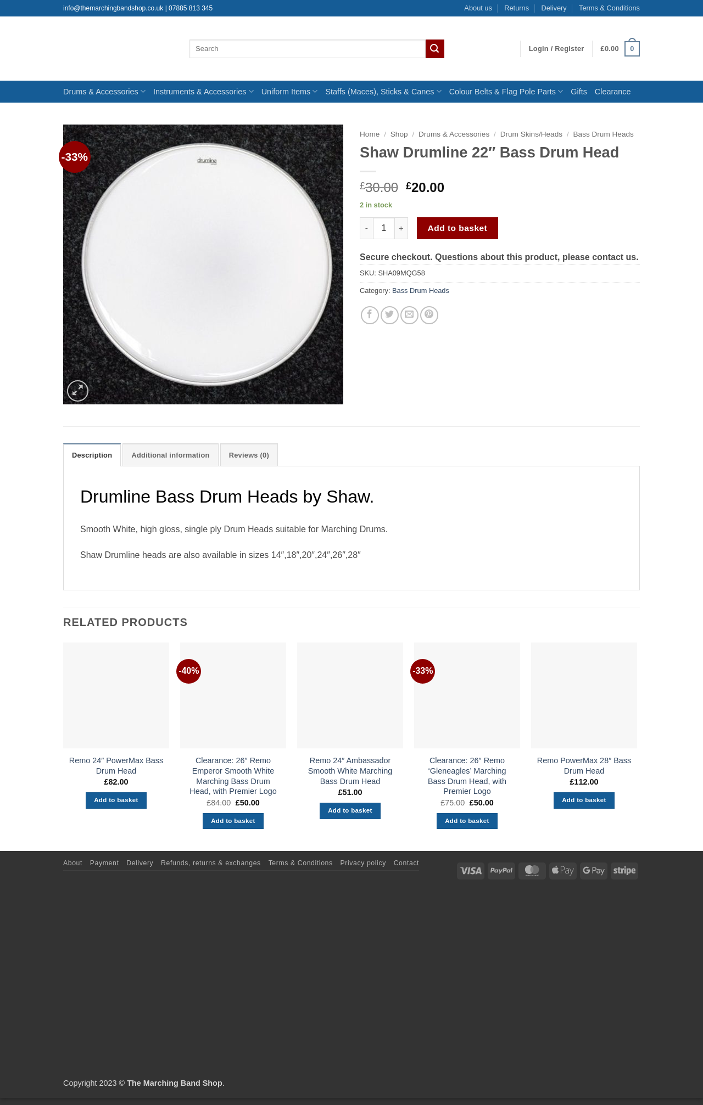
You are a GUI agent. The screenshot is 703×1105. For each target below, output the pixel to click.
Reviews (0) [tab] (249, 455)
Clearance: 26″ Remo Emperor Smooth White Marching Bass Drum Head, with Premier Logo (232, 776)
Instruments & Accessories (203, 91)
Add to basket (458, 228)
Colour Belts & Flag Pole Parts (506, 91)
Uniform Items (289, 91)
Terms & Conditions (609, 8)
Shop (399, 134)
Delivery (553, 8)
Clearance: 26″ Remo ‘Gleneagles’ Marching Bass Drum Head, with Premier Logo (467, 776)
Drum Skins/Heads (531, 134)
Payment (104, 863)
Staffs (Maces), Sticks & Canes (383, 91)
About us (478, 8)
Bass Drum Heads (603, 134)
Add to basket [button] (116, 800)
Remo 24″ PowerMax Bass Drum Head (116, 765)
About (72, 863)
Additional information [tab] (170, 455)
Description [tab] (92, 455)
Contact (406, 863)
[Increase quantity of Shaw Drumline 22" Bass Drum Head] (401, 228)
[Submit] (435, 49)
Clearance (613, 91)
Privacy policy (363, 863)
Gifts (579, 91)
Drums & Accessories (104, 91)
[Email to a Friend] (409, 315)
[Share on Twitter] (390, 315)
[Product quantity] (384, 228)
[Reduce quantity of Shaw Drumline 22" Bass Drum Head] (366, 228)
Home (370, 134)
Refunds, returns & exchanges (211, 863)
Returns (516, 8)
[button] (556, 49)
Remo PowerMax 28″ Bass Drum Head (584, 765)
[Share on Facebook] (370, 315)
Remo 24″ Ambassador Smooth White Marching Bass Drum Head (350, 770)
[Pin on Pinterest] (429, 315)
